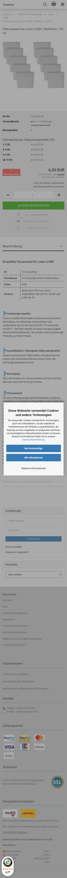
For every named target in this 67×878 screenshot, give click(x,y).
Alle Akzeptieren (33, 457)
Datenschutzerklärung (33, 439)
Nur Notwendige (33, 448)
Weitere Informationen (33, 468)
